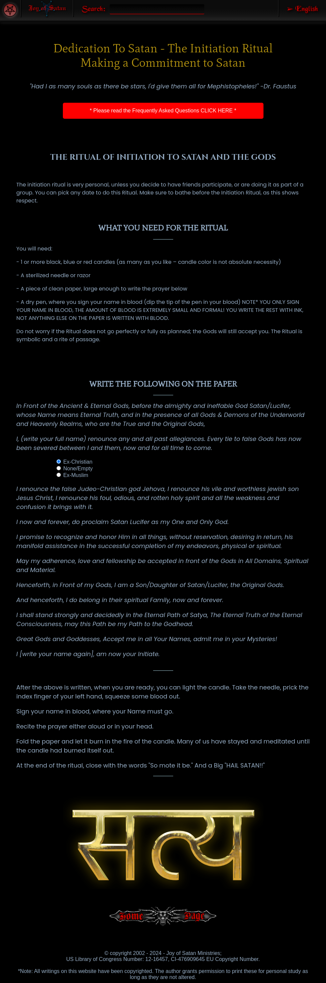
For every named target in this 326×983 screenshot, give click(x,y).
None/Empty (75, 468)
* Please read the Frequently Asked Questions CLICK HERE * (163, 110)
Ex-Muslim (72, 475)
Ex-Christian (75, 462)
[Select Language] (302, 8)
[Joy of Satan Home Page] (47, 8)
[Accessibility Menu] (10, 10)
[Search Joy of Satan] (90, 8)
